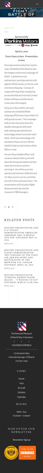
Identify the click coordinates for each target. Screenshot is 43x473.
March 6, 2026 (8, 286)
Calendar (21, 397)
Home (21, 379)
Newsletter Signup (21, 440)
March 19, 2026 (9, 268)
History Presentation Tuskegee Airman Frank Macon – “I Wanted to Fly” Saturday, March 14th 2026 (21, 279)
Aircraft (21, 388)
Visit (21, 383)
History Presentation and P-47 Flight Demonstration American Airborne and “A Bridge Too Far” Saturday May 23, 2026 (21, 234)
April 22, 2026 (8, 243)
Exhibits (21, 392)
